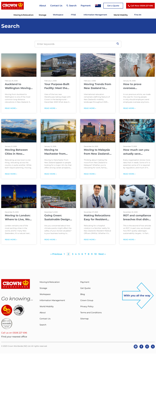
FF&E (72, 15)
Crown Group (86, 300)
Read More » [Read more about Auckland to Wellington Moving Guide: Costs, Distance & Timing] (11, 108)
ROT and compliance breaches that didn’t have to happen (137, 217)
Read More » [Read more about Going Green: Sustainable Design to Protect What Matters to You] (50, 240)
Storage (41, 15)
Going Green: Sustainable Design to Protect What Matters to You (57, 217)
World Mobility (122, 15)
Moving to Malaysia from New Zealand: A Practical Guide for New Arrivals (97, 152)
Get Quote (85, 288)
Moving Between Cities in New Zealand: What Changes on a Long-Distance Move (18, 152)
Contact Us (56, 5)
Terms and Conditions (91, 312)
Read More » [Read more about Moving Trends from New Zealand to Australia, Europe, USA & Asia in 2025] (90, 108)
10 (95, 254)
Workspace (56, 15)
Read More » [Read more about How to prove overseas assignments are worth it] (129, 108)
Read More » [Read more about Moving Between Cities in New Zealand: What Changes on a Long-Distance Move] (11, 174)
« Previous (56, 254)
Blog (82, 294)
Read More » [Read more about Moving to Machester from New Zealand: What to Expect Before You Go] (50, 174)
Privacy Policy (86, 306)
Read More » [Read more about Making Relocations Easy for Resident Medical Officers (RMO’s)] (90, 240)
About (42, 5)
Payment (86, 5)
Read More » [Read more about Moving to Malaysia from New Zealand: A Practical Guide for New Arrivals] (90, 174)
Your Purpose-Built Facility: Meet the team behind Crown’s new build (56, 86)
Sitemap (84, 319)
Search (71, 5)
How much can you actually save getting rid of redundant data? (136, 152)
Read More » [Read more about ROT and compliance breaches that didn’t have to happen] (129, 240)
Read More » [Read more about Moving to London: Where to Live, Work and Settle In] (11, 240)
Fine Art (139, 15)
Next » (102, 254)
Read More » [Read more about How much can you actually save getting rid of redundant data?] (129, 174)
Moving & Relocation (22, 15)
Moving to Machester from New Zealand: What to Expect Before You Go (57, 152)
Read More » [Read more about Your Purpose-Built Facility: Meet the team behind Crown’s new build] (50, 108)
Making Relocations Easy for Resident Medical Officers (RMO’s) (97, 217)
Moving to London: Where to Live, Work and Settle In (18, 217)
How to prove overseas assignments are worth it (134, 86)
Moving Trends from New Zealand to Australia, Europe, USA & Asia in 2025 (97, 86)
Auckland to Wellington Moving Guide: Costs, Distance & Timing (18, 86)
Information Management (95, 15)
